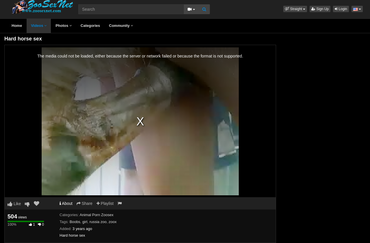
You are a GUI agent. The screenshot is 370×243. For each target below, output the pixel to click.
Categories (90, 25)
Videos (39, 25)
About (66, 203)
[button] (295, 9)
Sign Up (320, 9)
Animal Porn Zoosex (96, 215)
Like (14, 203)
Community (121, 25)
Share (84, 203)
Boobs (75, 222)
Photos (64, 25)
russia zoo (97, 222)
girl (84, 222)
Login (341, 9)
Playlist (105, 203)
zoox (112, 222)
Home (17, 25)
